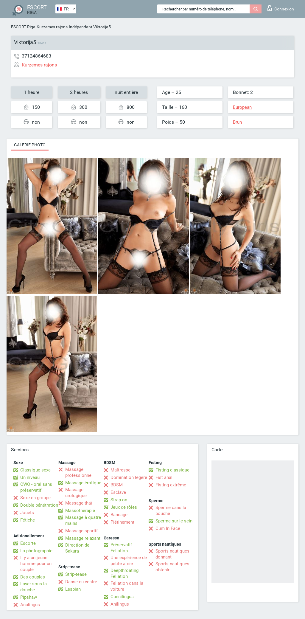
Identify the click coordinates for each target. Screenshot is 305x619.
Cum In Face (167, 528)
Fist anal (163, 477)
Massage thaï (78, 503)
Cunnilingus (122, 596)
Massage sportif (81, 530)
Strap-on (119, 499)
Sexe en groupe (35, 497)
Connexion (280, 8)
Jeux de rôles (124, 507)
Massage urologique (76, 492)
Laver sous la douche (33, 586)
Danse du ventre (81, 581)
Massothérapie (80, 510)
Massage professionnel (79, 472)
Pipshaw (28, 597)
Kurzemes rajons (52, 26)
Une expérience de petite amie (129, 560)
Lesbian (73, 589)
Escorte (28, 543)
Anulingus (30, 604)
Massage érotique (83, 482)
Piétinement (122, 522)
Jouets (27, 512)
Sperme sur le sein (173, 521)
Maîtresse (120, 470)
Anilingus (120, 604)
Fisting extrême (170, 485)
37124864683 (36, 56)
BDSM (117, 485)
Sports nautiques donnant (172, 554)
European (242, 107)
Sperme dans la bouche (170, 510)
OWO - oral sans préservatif (36, 487)
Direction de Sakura (77, 548)
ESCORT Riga (23, 26)
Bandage (119, 514)
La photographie (36, 550)
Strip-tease (76, 574)
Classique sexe (35, 470)
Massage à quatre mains (83, 520)
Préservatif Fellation (121, 547)
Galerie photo (30, 144)
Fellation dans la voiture (127, 586)
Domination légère (129, 477)
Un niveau (30, 477)
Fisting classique (172, 470)
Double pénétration (39, 505)
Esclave (118, 492)
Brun (237, 122)
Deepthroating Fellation (125, 573)
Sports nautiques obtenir (172, 567)
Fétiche (27, 520)
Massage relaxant (82, 538)
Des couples (32, 577)
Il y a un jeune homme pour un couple (36, 563)
